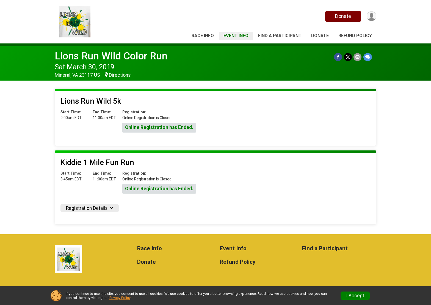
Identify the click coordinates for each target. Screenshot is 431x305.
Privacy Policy (119, 298)
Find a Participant (280, 35)
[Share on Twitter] (348, 57)
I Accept (355, 295)
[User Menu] (371, 16)
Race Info (203, 35)
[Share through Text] (367, 57)
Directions (120, 75)
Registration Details (89, 208)
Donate (343, 16)
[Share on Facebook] (338, 57)
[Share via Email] (358, 57)
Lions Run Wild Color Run (111, 56)
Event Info (235, 35)
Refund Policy (355, 35)
